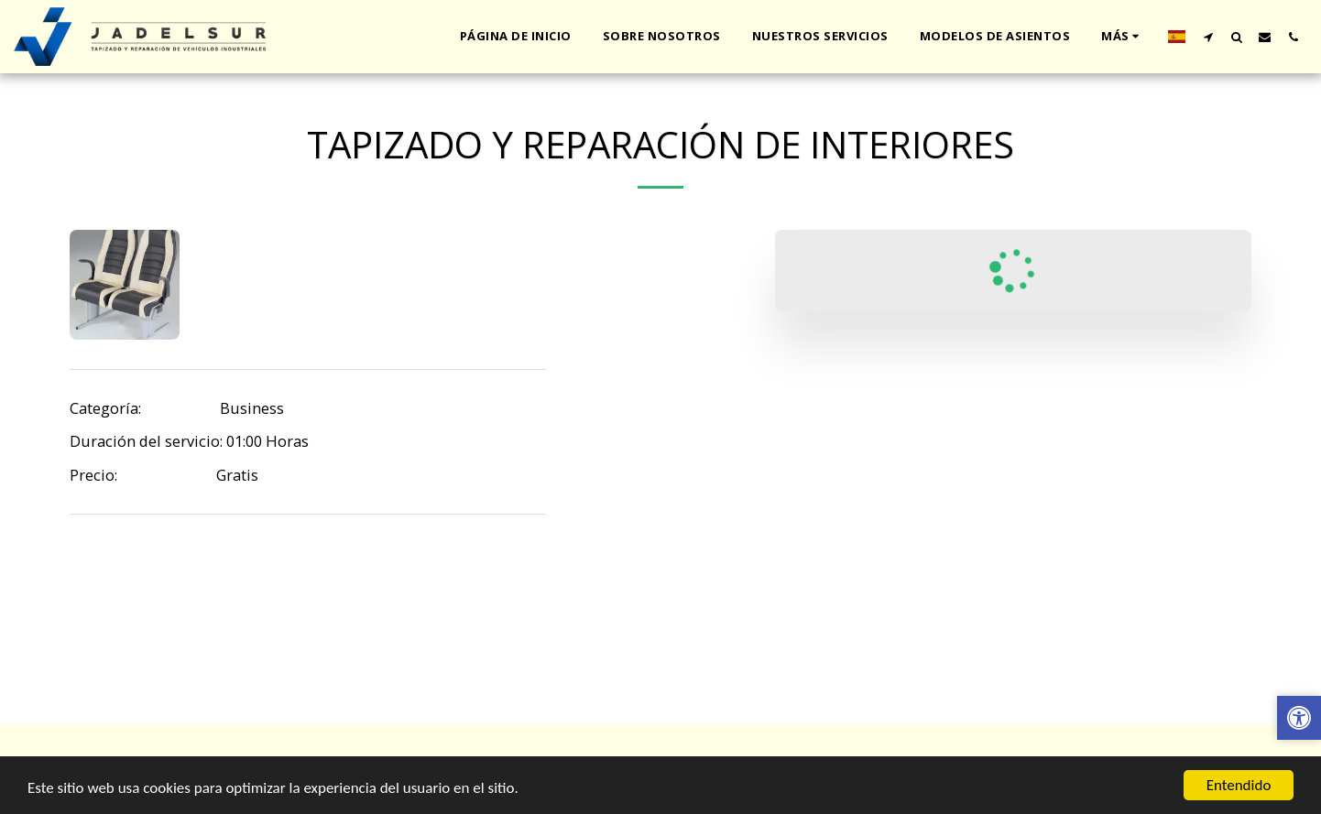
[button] (1208, 36)
